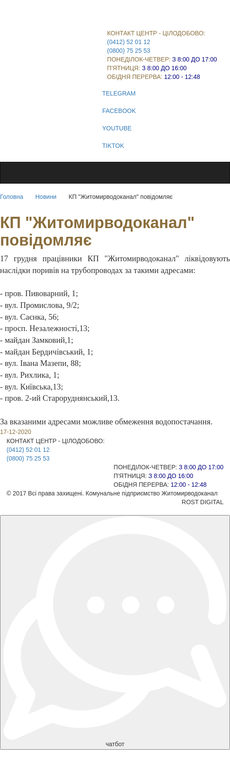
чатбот (115, 632)
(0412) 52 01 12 (128, 41)
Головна (11, 196)
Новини (46, 196)
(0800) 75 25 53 (128, 50)
